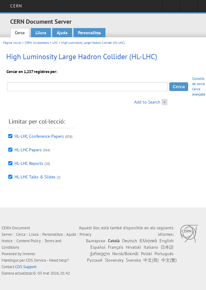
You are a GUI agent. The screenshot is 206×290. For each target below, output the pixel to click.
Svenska (133, 260)
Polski (146, 253)
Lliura (40, 32)
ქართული (100, 253)
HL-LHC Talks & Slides (35, 177)
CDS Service (36, 260)
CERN (16, 6)
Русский (94, 260)
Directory (189, 8)
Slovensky (114, 260)
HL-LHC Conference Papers (39, 136)
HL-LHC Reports (28, 163)
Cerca (20, 32)
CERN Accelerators (37, 43)
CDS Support (25, 266)
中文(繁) (169, 260)
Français (115, 247)
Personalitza (89, 32)
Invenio (29, 253)
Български (95, 240)
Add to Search (147, 102)
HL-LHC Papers (28, 150)
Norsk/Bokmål (125, 253)
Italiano (151, 247)
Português (164, 253)
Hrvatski (133, 247)
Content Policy (28, 240)
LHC (55, 43)
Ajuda (62, 32)
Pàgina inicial (12, 43)
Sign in (171, 8)
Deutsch (129, 240)
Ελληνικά (148, 240)
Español (97, 247)
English (166, 240)
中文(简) (151, 260)
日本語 (167, 247)
